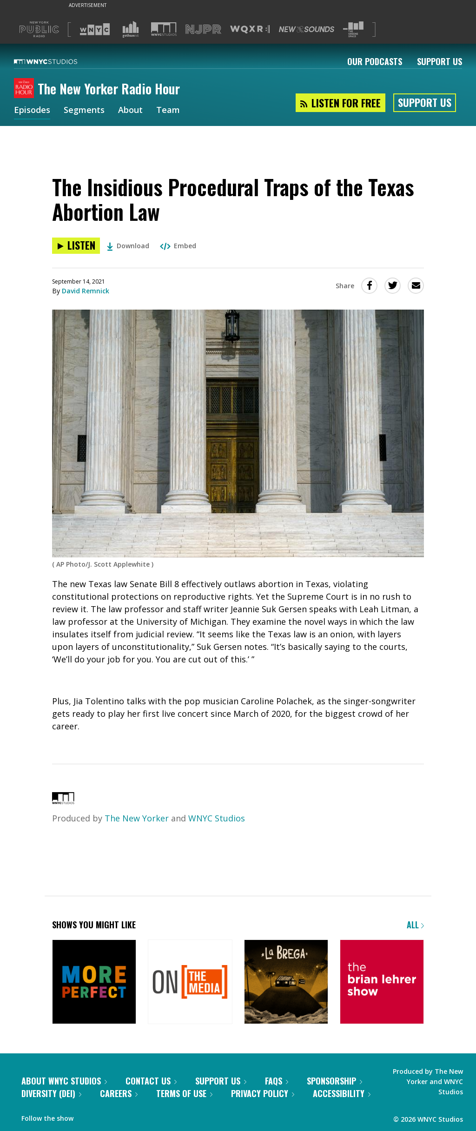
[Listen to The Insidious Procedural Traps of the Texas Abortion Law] (76, 246)
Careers (119, 1093)
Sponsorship (334, 1081)
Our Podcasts (374, 61)
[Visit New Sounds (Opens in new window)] (306, 29)
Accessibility (341, 1093)
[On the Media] (190, 982)
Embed (178, 245)
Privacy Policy (262, 1093)
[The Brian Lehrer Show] (382, 982)
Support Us (439, 61)
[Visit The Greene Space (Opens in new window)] (353, 29)
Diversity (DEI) (51, 1093)
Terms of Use (184, 1093)
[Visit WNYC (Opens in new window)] (95, 29)
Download (128, 245)
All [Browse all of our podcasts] (415, 925)
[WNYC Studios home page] (57, 61)
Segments (84, 110)
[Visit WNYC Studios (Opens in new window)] (164, 29)
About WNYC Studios (64, 1081)
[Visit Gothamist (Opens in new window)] (130, 29)
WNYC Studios (216, 818)
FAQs (276, 1081)
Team (168, 110)
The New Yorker (137, 818)
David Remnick (85, 290)
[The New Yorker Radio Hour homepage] (26, 88)
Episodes (32, 110)
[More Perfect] (94, 982)
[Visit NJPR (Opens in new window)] (203, 29)
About (130, 110)
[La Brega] (286, 982)
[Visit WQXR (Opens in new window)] (250, 29)
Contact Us (151, 1081)
